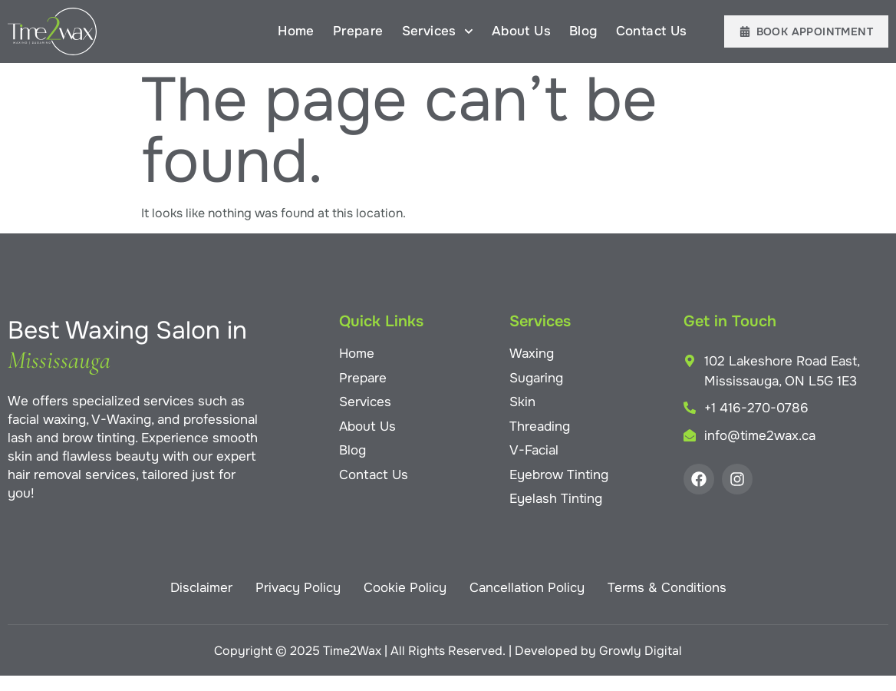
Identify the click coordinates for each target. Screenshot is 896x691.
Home (296, 31)
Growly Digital (640, 651)
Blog (583, 31)
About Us (521, 31)
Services (437, 31)
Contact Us (651, 31)
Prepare (358, 31)
